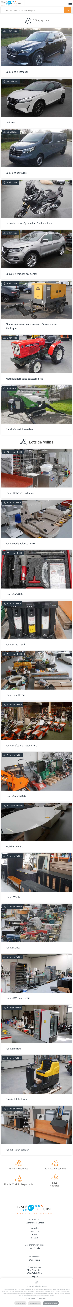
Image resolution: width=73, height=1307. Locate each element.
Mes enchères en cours (34, 1244)
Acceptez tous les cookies (51, 1303)
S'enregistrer (34, 1259)
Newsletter (34, 1227)
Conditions (34, 1231)
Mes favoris (35, 1248)
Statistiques (42, 1298)
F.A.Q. (34, 1234)
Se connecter (34, 1256)
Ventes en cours (34, 1219)
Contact (34, 1237)
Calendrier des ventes (34, 1222)
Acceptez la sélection (34, 1303)
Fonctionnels (31, 1298)
